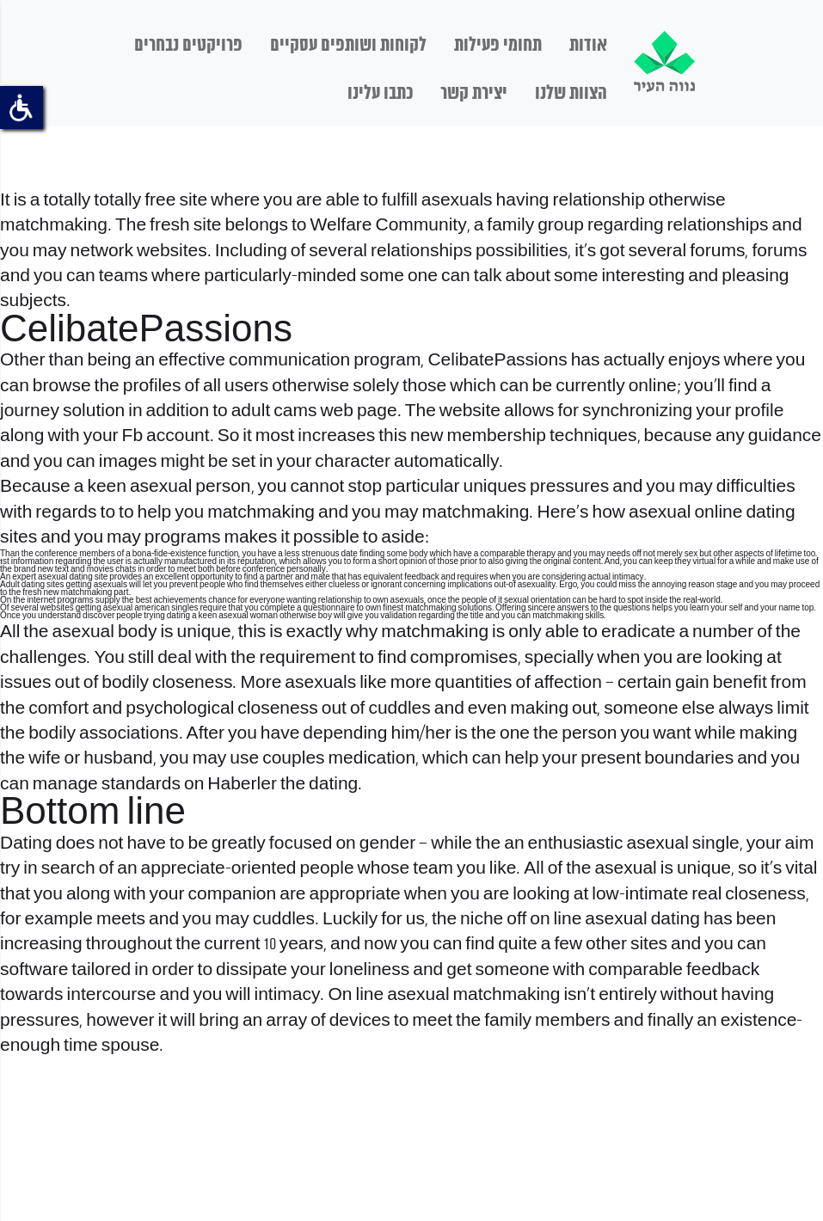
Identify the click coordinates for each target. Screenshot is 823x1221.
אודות (588, 45)
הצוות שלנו (571, 94)
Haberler (242, 785)
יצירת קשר (473, 94)
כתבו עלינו (380, 94)
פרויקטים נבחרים (188, 45)
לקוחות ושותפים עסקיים (348, 45)
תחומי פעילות (498, 45)
